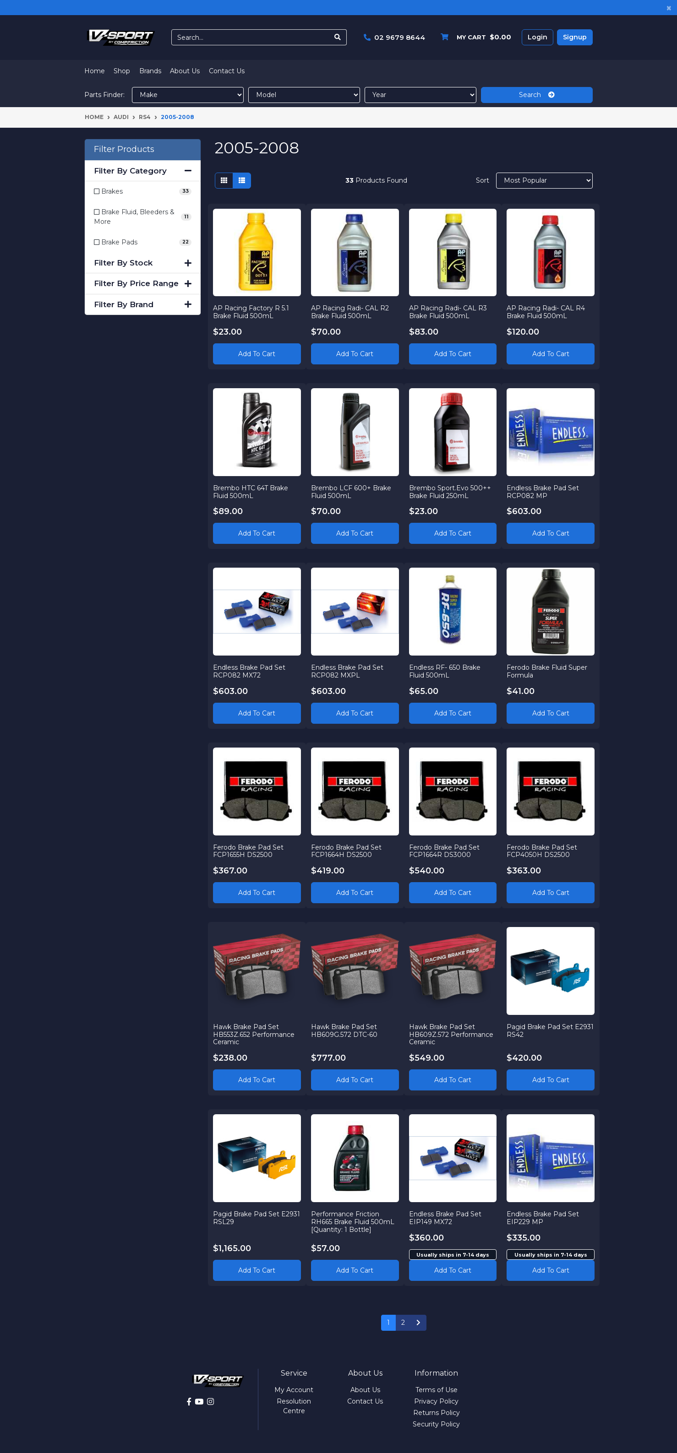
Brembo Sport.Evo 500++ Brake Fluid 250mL (450, 492)
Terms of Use (436, 1390)
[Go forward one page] (418, 1323)
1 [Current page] (388, 1322)
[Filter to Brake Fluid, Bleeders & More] (143, 217)
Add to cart (452, 1270)
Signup (575, 37)
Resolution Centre (294, 1406)
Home (94, 71)
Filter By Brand (142, 304)
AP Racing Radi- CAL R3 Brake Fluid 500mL (448, 312)
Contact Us (227, 71)
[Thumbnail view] (224, 181)
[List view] (242, 181)
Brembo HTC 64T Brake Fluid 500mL (250, 492)
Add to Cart (256, 354)
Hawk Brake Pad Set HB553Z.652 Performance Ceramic (254, 1034)
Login (537, 37)
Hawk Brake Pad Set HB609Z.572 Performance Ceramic (451, 1034)
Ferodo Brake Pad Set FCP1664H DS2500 (346, 851)
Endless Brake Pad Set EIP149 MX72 (445, 1218)
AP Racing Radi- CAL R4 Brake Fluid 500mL (546, 312)
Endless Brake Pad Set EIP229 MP (543, 1218)
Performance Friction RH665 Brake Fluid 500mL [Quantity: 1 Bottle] (352, 1222)
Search (537, 95)
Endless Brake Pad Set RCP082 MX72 (249, 671)
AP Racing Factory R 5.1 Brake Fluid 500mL (251, 312)
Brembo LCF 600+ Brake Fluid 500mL (351, 492)
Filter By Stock (142, 262)
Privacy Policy (436, 1401)
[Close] (669, 7)
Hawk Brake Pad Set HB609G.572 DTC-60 (344, 1031)
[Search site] (338, 37)
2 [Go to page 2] (403, 1322)
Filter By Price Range (142, 283)
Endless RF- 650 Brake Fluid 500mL (444, 671)
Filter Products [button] (124, 149)
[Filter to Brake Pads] (143, 242)
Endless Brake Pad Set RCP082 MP (543, 492)
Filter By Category (142, 170)
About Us (185, 71)
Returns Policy (436, 1413)
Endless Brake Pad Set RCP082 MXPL (347, 671)
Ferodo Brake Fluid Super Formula (547, 671)
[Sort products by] (544, 181)
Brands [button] (150, 71)
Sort (482, 180)
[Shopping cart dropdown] (474, 37)
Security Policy (436, 1424)
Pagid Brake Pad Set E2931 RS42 (550, 1031)
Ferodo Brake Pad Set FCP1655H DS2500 (248, 851)
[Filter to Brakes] (143, 191)
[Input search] (250, 37)
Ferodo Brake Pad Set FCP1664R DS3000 (444, 851)
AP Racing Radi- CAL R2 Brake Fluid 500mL (350, 312)
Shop (122, 71)
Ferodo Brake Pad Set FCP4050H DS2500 (542, 851)
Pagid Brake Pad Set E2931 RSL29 (256, 1218)
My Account (293, 1390)
